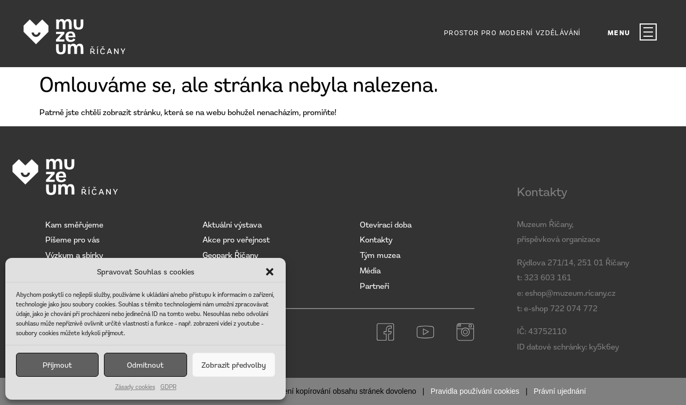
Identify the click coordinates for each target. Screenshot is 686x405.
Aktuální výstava (232, 224)
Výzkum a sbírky (74, 254)
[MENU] (648, 32)
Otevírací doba (385, 224)
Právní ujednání (560, 391)
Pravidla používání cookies (475, 391)
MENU (619, 32)
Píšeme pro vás (72, 239)
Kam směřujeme (74, 224)
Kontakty (376, 239)
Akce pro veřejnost (236, 239)
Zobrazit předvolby (233, 365)
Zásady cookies (135, 387)
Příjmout (57, 365)
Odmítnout (145, 365)
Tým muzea (380, 254)
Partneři (374, 285)
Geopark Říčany (230, 254)
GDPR (168, 387)
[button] (269, 271)
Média (370, 270)
